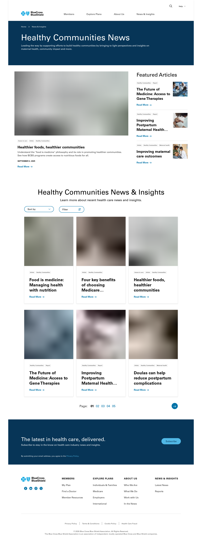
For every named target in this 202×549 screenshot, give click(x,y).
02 (97, 406)
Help (182, 6)
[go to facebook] (25, 488)
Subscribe (171, 441)
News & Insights (145, 14)
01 (92, 406)
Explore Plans (94, 14)
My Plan (66, 485)
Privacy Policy (72, 456)
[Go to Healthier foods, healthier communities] (153, 260)
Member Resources (72, 497)
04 (108, 406)
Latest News (161, 485)
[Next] (175, 406)
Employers (98, 497)
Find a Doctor (69, 491)
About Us (119, 14)
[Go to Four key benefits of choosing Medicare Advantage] (100, 260)
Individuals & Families (105, 485)
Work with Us (131, 497)
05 (113, 406)
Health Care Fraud (129, 523)
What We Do (130, 491)
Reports (159, 491)
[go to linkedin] (30, 488)
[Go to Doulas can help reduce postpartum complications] (153, 353)
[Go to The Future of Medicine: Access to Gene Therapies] (48, 353)
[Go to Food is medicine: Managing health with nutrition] (48, 260)
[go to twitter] (41, 488)
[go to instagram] (35, 488)
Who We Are (130, 485)
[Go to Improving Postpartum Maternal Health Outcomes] (100, 353)
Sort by (32, 209)
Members (69, 14)
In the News (130, 503)
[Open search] (171, 6)
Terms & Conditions (90, 523)
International (100, 503)
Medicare (98, 491)
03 (103, 406)
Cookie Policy (110, 523)
